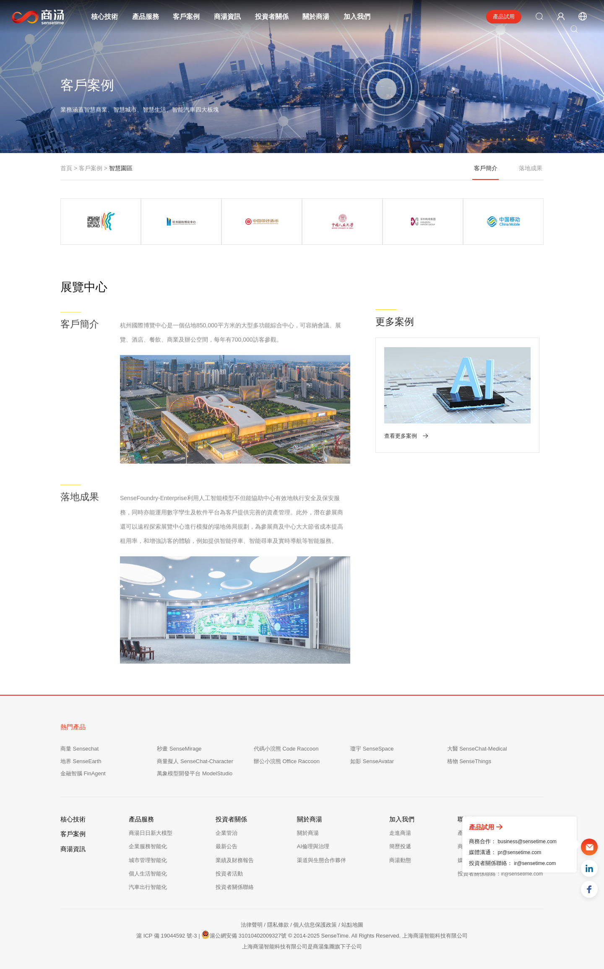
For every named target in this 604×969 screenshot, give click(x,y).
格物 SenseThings (469, 761)
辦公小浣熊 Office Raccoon (287, 761)
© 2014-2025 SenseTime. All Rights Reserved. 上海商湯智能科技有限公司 (378, 936)
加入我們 (357, 16)
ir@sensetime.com (535, 863)
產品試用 (504, 16)
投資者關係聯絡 (235, 887)
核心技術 (104, 16)
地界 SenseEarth (81, 761)
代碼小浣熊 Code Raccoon (286, 749)
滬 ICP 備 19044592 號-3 (166, 936)
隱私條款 (278, 925)
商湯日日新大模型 (150, 833)
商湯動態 (400, 860)
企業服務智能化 (148, 846)
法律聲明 (252, 925)
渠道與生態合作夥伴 (321, 860)
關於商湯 (315, 16)
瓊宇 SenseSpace (371, 749)
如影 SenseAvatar (372, 761)
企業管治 (226, 833)
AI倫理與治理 (313, 846)
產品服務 (145, 16)
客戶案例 (186, 16)
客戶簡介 (485, 172)
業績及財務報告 (235, 860)
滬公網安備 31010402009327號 (243, 934)
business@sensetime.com (527, 841)
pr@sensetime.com (520, 852)
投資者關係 (272, 16)
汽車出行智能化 (148, 887)
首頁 (66, 168)
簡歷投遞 (400, 846)
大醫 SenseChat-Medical (477, 749)
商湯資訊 (227, 16)
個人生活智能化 (148, 873)
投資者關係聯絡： (500, 873)
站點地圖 (352, 925)
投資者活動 (229, 873)
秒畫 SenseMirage (179, 749)
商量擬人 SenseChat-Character (195, 761)
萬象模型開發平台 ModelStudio (194, 773)
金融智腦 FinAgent (83, 773)
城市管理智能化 (148, 860)
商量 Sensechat (79, 749)
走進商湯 (400, 833)
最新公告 (226, 846)
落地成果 (530, 168)
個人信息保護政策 (315, 925)
